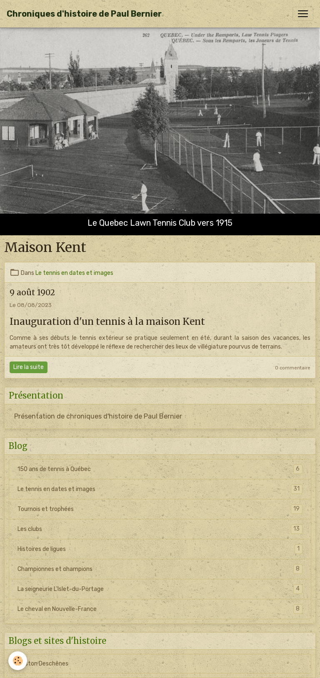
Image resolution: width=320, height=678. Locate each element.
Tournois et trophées (160, 509)
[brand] (84, 13)
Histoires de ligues (160, 549)
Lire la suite (28, 367)
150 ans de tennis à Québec (160, 469)
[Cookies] (17, 660)
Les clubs (160, 529)
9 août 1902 (32, 292)
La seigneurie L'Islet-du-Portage (160, 589)
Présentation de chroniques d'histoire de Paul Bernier (98, 416)
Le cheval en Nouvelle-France (160, 609)
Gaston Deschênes (43, 663)
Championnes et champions (160, 569)
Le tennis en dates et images (74, 273)
